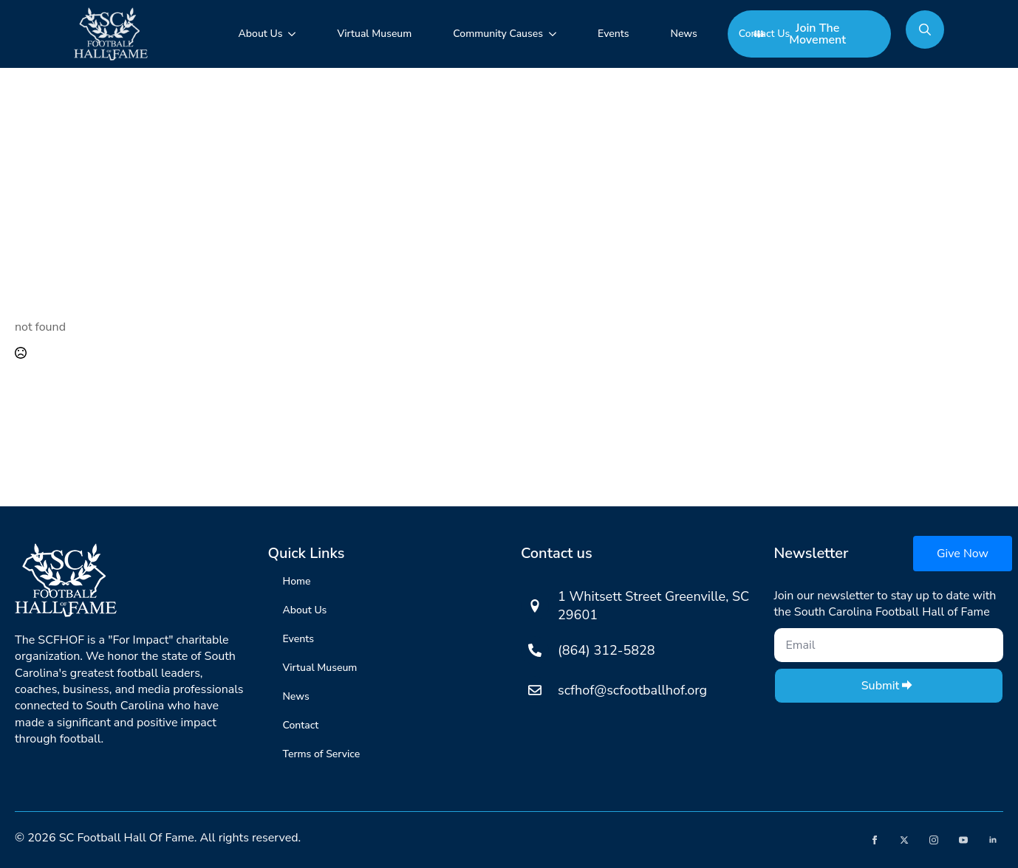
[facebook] (874, 840)
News (684, 34)
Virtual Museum (374, 34)
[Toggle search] (925, 29)
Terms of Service (322, 754)
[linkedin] (993, 840)
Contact (301, 725)
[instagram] (933, 840)
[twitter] (904, 840)
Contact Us (764, 34)
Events (613, 34)
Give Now (962, 553)
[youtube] (963, 840)
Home (297, 581)
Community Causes (498, 34)
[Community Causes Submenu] (555, 34)
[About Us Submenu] (294, 34)
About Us (261, 34)
